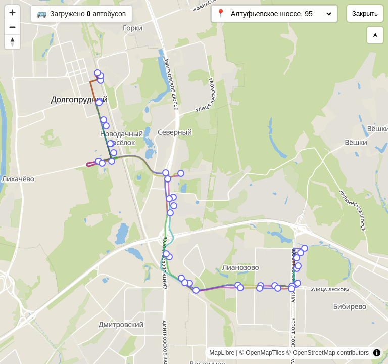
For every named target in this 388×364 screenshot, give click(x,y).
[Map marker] (304, 248)
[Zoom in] (12, 12)
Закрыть (365, 13)
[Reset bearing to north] (12, 41)
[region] (194, 182)
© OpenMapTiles (262, 352)
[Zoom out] (12, 27)
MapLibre (221, 352)
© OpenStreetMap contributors (327, 352)
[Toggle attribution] (377, 353)
